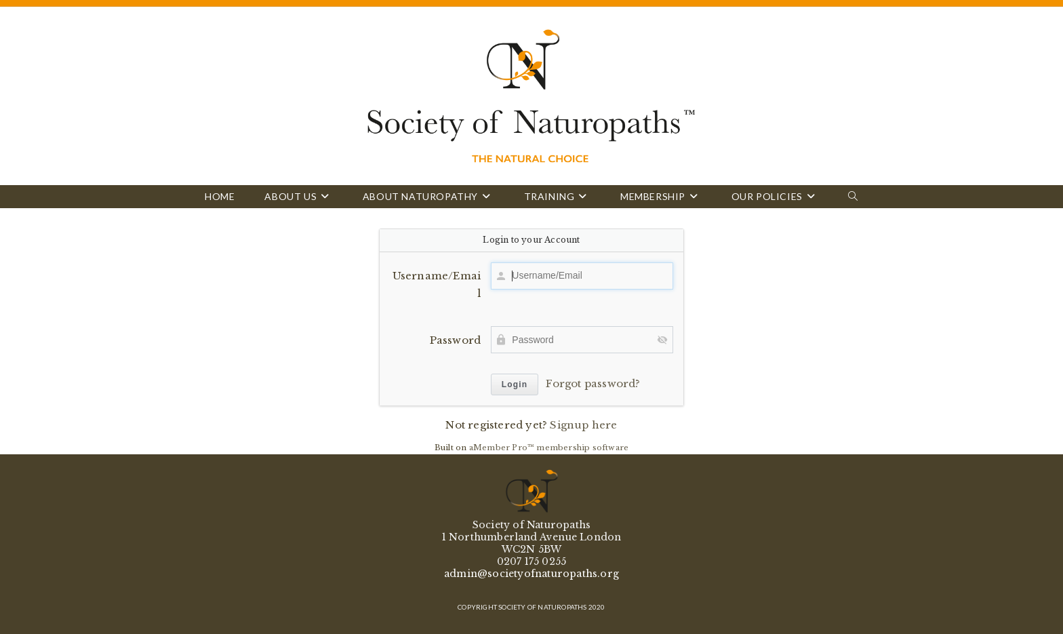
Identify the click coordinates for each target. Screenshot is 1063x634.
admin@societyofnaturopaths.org (531, 574)
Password (455, 340)
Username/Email (437, 284)
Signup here (583, 424)
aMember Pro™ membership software (548, 447)
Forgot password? (593, 383)
